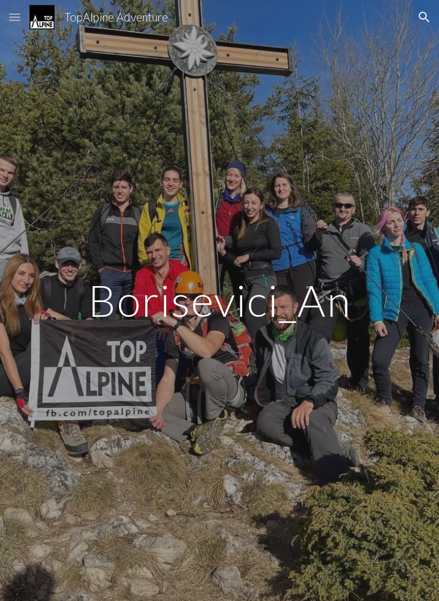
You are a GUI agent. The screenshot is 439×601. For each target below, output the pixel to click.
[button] (14, 17)
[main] (219, 300)
